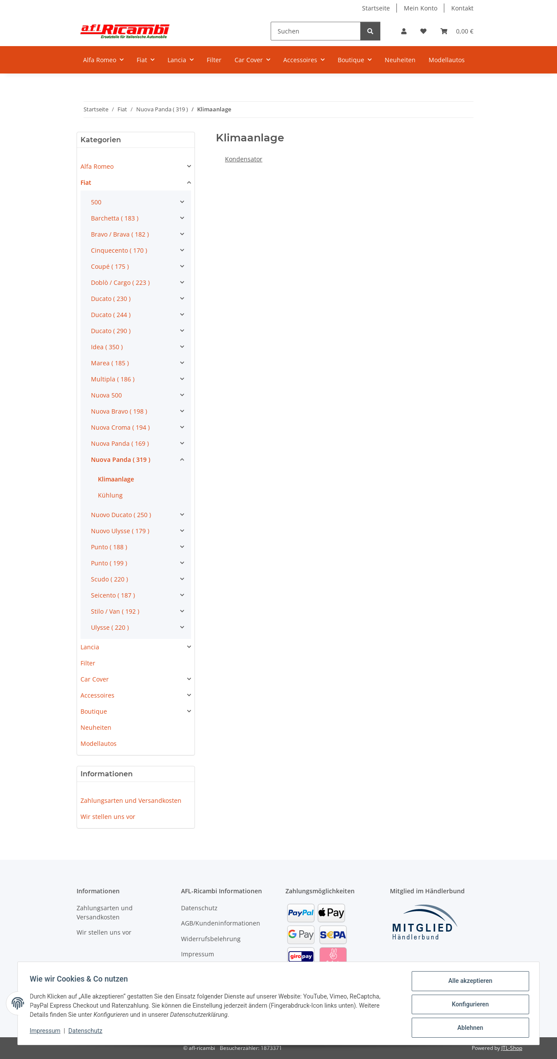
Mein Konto (420, 8)
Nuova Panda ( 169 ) (120, 443)
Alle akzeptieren (468, 982)
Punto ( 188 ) (109, 547)
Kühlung (110, 495)
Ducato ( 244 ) (111, 315)
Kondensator (243, 159)
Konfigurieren (468, 1005)
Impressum (47, 1032)
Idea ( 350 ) (107, 347)
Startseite (376, 8)
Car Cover (95, 679)
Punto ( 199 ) (109, 563)
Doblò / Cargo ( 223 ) (120, 282)
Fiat (86, 182)
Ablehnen (468, 1028)
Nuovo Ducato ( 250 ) (121, 515)
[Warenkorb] (456, 31)
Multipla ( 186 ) (112, 379)
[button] (403, 31)
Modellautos (99, 743)
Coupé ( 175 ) (110, 266)
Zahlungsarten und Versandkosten (131, 800)
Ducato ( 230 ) (111, 298)
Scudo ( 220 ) (109, 579)
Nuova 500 (106, 395)
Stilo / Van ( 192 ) (115, 611)
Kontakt (462, 8)
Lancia (90, 647)
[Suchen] (316, 31)
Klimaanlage (116, 479)
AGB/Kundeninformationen (220, 923)
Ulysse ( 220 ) (110, 627)
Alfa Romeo (97, 166)
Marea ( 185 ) (110, 363)
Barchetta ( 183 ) (114, 218)
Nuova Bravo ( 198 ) (119, 411)
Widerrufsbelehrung (211, 939)
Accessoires (97, 695)
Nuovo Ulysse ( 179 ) (120, 531)
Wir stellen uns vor (108, 816)
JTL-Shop (511, 1048)
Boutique (94, 711)
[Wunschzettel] (423, 31)
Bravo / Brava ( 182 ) (120, 234)
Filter (88, 663)
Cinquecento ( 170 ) (119, 250)
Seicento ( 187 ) (113, 595)
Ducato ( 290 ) (111, 331)
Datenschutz (87, 1032)
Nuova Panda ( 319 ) (120, 459)
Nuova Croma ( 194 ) (120, 427)
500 (96, 202)
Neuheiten (96, 727)
